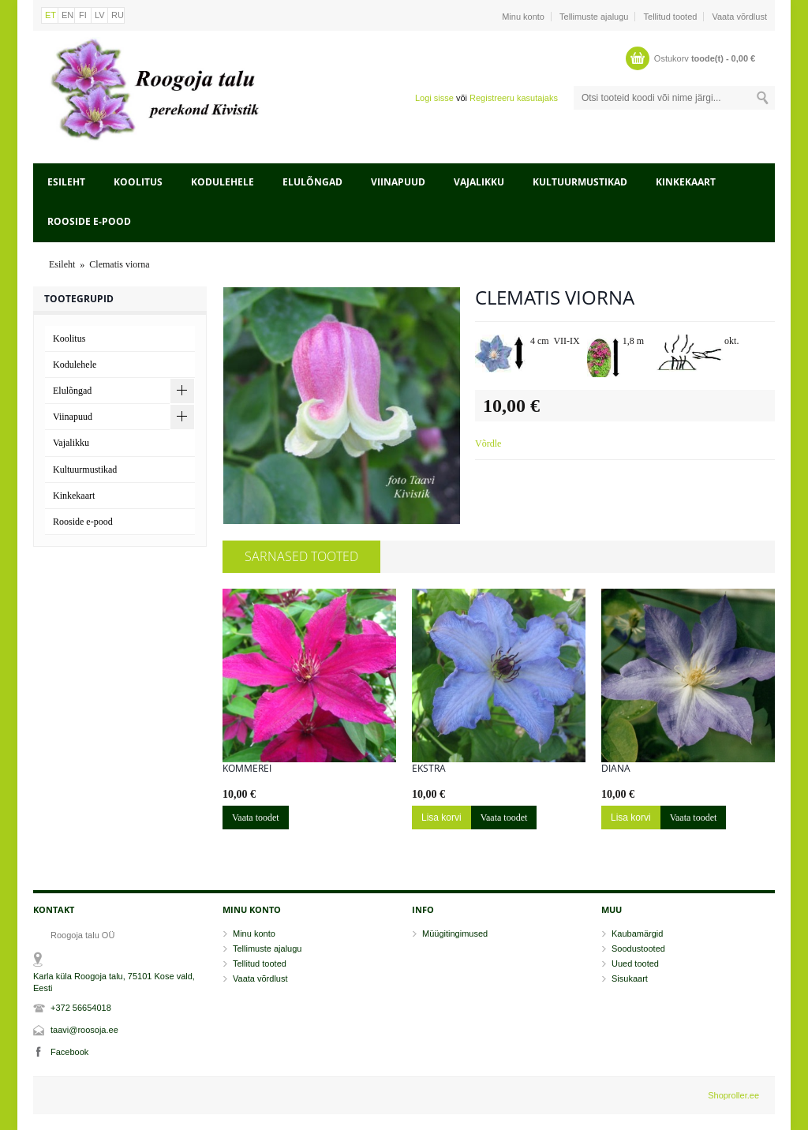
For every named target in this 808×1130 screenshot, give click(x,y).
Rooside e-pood (89, 221)
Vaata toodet (255, 817)
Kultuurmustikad (580, 182)
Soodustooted (638, 948)
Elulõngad (312, 182)
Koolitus (138, 182)
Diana (615, 768)
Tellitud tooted (671, 16)
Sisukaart (630, 978)
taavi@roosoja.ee (84, 1030)
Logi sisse (434, 98)
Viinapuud (398, 182)
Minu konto (523, 16)
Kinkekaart (686, 182)
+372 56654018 (80, 1007)
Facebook (69, 1052)
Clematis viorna (119, 264)
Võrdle (488, 443)
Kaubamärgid (637, 933)
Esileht (66, 182)
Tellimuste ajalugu (593, 16)
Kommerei (247, 768)
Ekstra (429, 768)
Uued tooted (635, 963)
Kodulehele (222, 182)
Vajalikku (479, 182)
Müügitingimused (455, 933)
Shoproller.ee (733, 1095)
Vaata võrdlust (739, 16)
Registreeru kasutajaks (513, 98)
